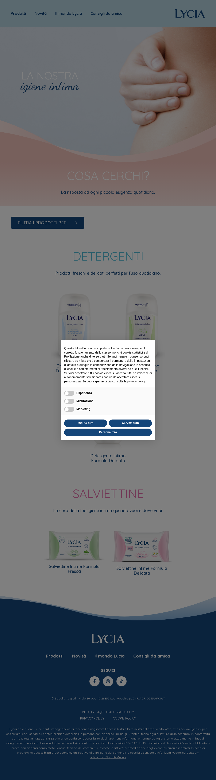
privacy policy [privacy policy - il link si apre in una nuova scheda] (136, 381)
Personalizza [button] (108, 432)
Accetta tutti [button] (130, 423)
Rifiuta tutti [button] (85, 423)
